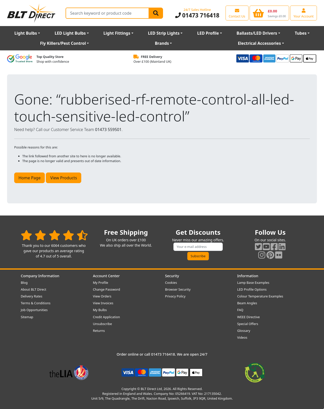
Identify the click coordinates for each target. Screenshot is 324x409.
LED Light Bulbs (70, 33)
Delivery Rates (31, 296)
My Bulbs (100, 310)
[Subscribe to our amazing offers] (198, 247)
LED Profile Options (252, 289)
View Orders (102, 296)
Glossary (243, 330)
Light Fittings (117, 33)
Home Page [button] (29, 178)
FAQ (240, 310)
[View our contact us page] (237, 13)
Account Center (106, 275)
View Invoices (103, 303)
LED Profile (208, 33)
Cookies (171, 282)
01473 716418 (197, 15)
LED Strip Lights (163, 33)
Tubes (301, 33)
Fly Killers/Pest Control (63, 43)
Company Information (40, 275)
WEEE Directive (248, 317)
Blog (24, 282)
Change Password (106, 289)
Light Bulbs (25, 33)
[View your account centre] (303, 13)
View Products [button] (63, 178)
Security (172, 275)
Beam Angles (247, 303)
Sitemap (27, 317)
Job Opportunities (34, 310)
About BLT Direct (33, 289)
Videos (242, 337)
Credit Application (106, 317)
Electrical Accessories (259, 43)
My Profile (100, 282)
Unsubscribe (102, 323)
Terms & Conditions (35, 303)
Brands (162, 43)
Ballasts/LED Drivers (257, 33)
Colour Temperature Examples (260, 296)
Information (247, 275)
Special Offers (247, 323)
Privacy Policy (175, 296)
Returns (99, 330)
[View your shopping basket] (269, 13)
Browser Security (178, 289)
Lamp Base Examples (253, 282)
